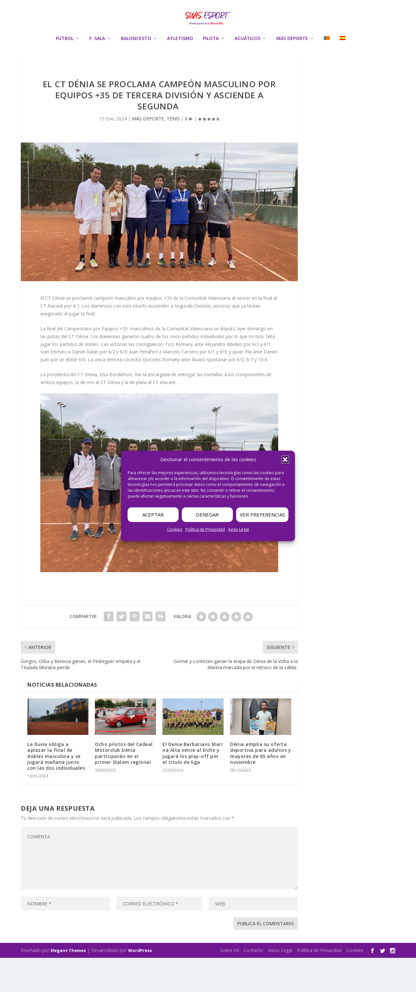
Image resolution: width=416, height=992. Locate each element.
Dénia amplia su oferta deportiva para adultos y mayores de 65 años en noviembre (260, 787)
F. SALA (97, 60)
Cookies (174, 529)
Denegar (207, 514)
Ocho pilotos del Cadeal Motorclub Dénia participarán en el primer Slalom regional (124, 787)
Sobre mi (229, 984)
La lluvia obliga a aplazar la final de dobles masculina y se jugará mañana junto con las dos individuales (56, 790)
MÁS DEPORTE (292, 60)
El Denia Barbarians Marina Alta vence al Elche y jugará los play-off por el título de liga (192, 787)
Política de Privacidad (205, 529)
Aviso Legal (238, 529)
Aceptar (153, 514)
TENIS (173, 153)
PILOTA (211, 60)
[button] (285, 459)
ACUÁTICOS (247, 60)
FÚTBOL (64, 60)
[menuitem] (327, 69)
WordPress (140, 984)
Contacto (253, 984)
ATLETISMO (180, 60)
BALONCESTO (136, 60)
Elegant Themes (68, 984)
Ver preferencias (262, 514)
